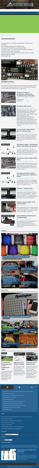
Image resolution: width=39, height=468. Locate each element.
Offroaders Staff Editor (30, 97)
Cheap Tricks (4, 290)
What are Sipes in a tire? (7, 409)
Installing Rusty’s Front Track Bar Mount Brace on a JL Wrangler (14, 405)
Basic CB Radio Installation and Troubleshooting (26, 216)
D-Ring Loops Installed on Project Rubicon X (27, 282)
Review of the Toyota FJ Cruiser (8, 393)
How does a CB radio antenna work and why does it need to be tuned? (27, 174)
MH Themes (29, 466)
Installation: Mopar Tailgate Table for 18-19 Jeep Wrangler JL (14, 401)
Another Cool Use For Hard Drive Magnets (27, 330)
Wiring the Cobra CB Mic (24, 106)
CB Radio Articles (7, 82)
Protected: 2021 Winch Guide (8, 399)
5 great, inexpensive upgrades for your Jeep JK (10, 330)
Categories (3, 434)
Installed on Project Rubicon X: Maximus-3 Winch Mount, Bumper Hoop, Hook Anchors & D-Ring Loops (10, 267)
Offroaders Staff (12, 83)
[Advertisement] (19, 23)
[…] (26, 88)
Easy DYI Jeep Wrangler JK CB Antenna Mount (26, 202)
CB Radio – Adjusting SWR (24, 188)
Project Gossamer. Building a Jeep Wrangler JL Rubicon (13, 403)
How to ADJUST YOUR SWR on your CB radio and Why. (26, 130)
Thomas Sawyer (28, 205)
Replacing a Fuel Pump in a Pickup (19, 363)
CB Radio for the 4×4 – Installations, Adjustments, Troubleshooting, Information (26, 94)
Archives (2, 439)
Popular (3, 230)
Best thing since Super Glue (27, 344)
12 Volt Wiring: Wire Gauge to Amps (16, 257)
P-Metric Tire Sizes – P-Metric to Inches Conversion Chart (13, 395)
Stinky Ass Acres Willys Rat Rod (31, 363)
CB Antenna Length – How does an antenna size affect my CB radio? (27, 145)
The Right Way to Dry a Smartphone (16, 316)
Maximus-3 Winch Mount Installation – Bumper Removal (28, 269)
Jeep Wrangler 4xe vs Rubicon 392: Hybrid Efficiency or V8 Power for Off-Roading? (18, 391)
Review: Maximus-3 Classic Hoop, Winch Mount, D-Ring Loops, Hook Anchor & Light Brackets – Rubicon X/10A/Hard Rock (9, 280)
